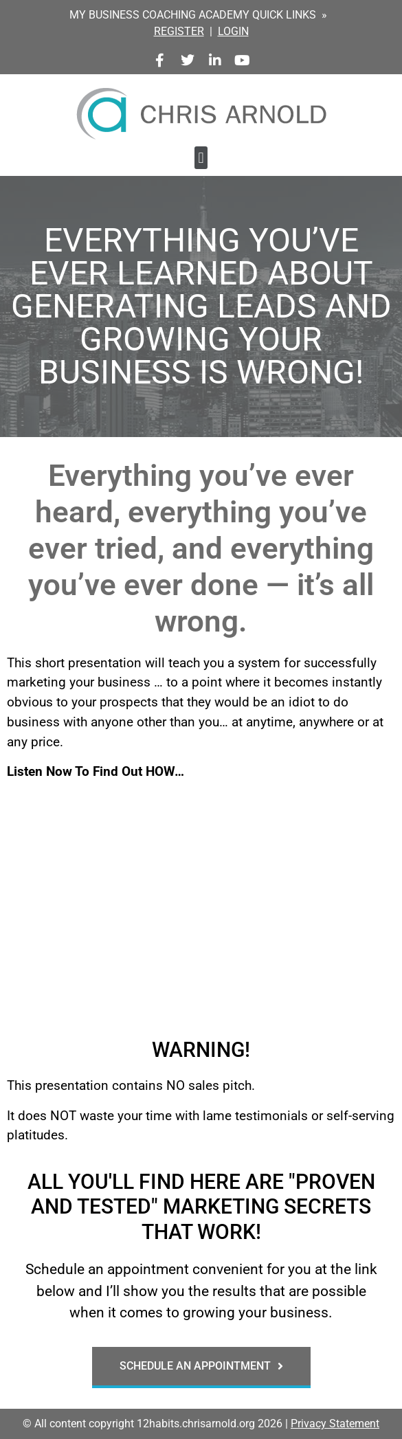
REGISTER (179, 31)
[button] (201, 157)
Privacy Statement (335, 1423)
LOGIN (233, 31)
